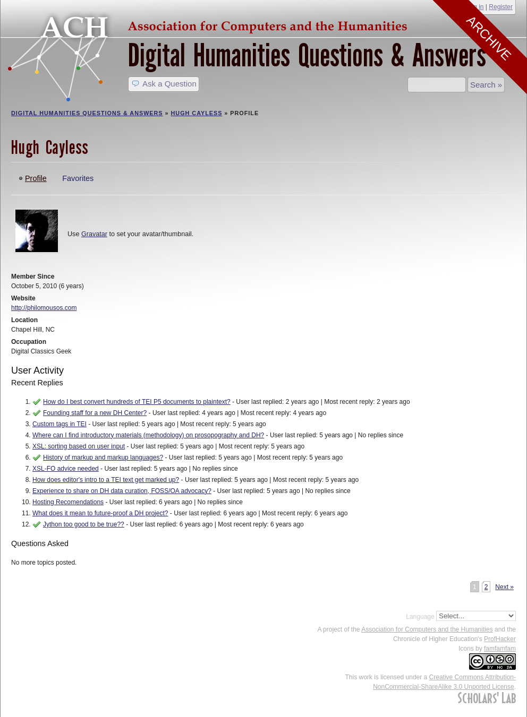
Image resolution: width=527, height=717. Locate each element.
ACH (210, 24)
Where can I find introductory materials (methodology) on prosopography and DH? (148, 435)
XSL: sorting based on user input (78, 446)
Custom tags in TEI (59, 424)
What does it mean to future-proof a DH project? (100, 513)
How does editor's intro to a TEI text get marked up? (105, 479)
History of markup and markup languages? (103, 457)
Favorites (78, 178)
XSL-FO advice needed (65, 468)
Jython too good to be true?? (83, 524)
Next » (504, 587)
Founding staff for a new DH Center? (95, 413)
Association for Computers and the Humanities (426, 629)
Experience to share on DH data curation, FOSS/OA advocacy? (121, 491)
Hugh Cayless (197, 113)
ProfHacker (500, 639)
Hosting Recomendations (68, 502)
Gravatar (94, 234)
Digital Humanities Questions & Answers (307, 55)
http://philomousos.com (43, 308)
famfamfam (500, 648)
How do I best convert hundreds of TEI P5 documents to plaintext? (137, 401)
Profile (36, 178)
